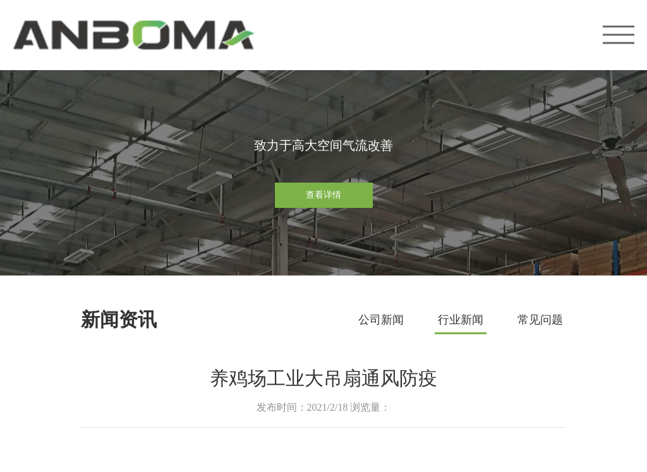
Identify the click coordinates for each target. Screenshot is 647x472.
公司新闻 (381, 319)
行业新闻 (460, 319)
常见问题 (540, 319)
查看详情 (323, 195)
